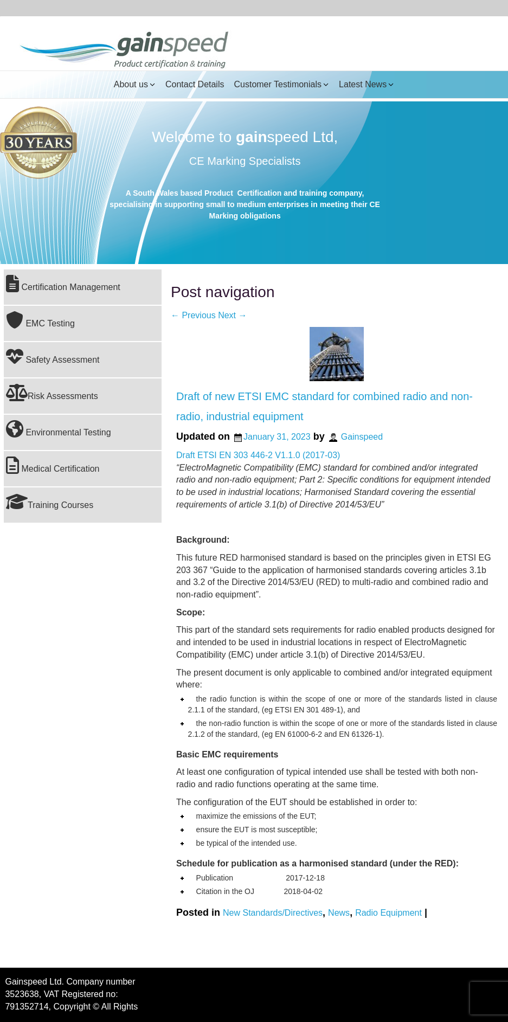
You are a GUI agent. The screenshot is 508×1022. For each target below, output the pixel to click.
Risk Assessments (52, 392)
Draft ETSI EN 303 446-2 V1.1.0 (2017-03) (258, 455)
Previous (193, 315)
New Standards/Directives (273, 912)
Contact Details (194, 84)
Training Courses (49, 501)
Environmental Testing (58, 429)
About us (131, 84)
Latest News (363, 84)
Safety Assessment (53, 356)
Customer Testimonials (277, 84)
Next (232, 315)
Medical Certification (53, 465)
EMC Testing (40, 320)
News (339, 912)
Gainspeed (362, 436)
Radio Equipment (388, 912)
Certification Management (63, 283)
